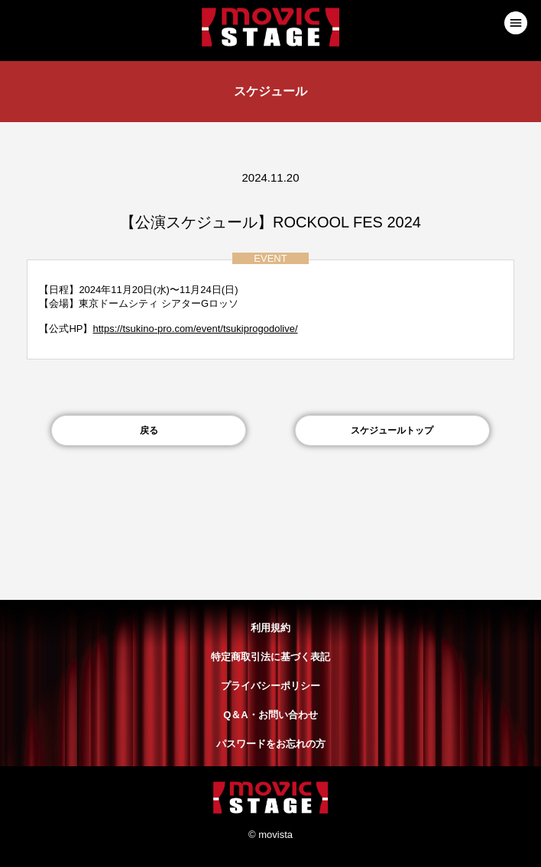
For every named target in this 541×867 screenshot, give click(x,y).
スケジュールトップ (392, 430)
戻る (149, 430)
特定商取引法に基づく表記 (270, 656)
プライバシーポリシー (270, 685)
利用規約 (270, 627)
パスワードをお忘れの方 (271, 743)
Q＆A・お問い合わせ (270, 714)
